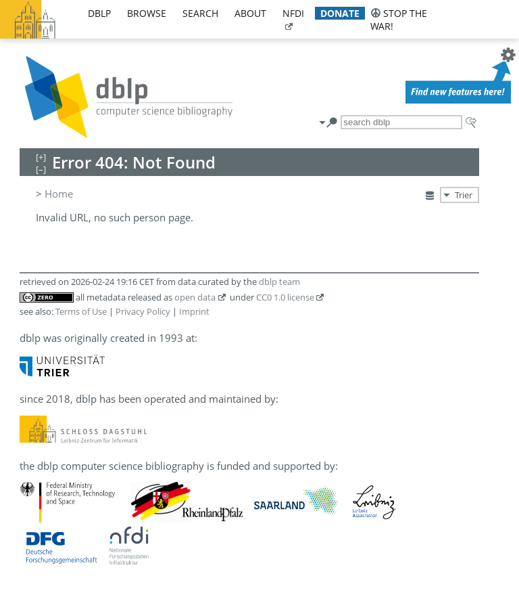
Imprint (194, 311)
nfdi (293, 13)
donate (340, 13)
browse (146, 13)
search (200, 13)
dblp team (279, 281)
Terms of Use (81, 311)
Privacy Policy (143, 311)
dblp (99, 13)
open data (195, 297)
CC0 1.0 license (285, 297)
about (250, 13)
